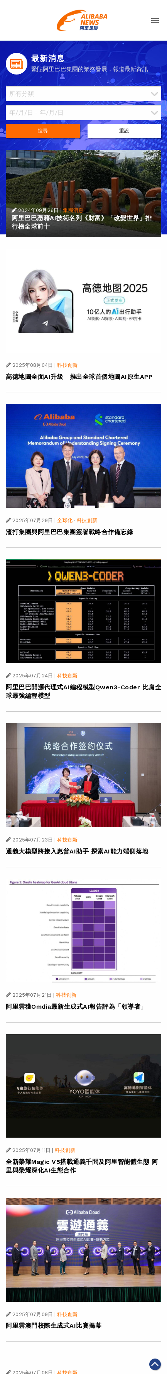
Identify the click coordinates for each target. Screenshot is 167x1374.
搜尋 (43, 131)
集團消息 (73, 210)
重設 (124, 131)
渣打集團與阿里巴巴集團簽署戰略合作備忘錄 (69, 532)
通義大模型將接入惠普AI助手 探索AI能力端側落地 (77, 851)
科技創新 (67, 365)
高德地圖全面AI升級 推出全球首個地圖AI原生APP (79, 376)
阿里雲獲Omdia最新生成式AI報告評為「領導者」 (76, 1006)
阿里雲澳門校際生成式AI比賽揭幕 (53, 1325)
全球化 (64, 520)
